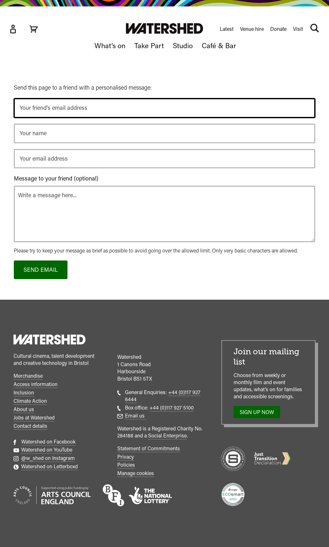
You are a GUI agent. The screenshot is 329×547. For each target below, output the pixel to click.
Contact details (30, 426)
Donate (278, 29)
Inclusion (23, 392)
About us (23, 409)
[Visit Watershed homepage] (164, 28)
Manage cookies (135, 473)
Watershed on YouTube (46, 450)
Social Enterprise (167, 435)
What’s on (109, 45)
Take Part (149, 45)
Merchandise (28, 376)
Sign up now (259, 413)
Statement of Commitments (148, 448)
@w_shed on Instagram (48, 458)
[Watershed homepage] (49, 340)
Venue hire (252, 29)
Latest (227, 29)
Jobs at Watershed (34, 417)
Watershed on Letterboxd (49, 466)
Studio (183, 45)
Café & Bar (219, 45)
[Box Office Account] (12, 29)
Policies (126, 465)
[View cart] (33, 29)
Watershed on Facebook (48, 442)
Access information (35, 384)
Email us (135, 416)
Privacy (125, 457)
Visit (298, 29)
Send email (40, 270)
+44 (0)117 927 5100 (171, 407)
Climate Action (30, 401)
